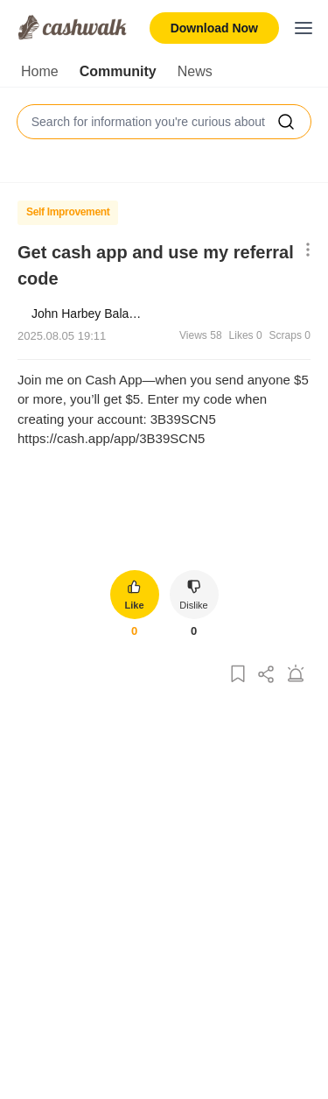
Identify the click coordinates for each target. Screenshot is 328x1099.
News (195, 71)
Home (40, 71)
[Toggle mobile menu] (303, 28)
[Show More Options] (304, 251)
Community (118, 71)
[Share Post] (267, 675)
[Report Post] (296, 675)
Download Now (214, 28)
